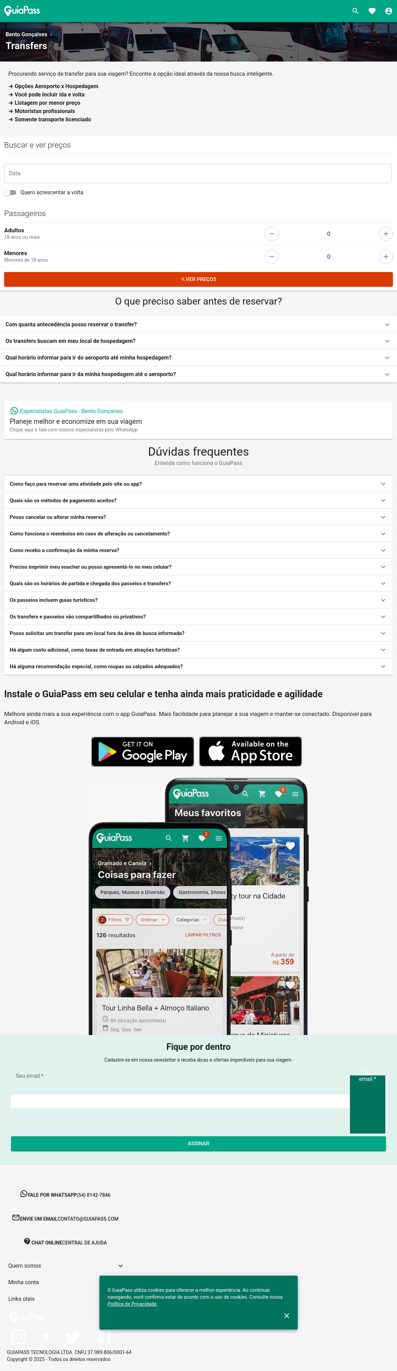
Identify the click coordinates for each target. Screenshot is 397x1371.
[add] (386, 234)
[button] (198, 324)
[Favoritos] (372, 11)
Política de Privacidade (132, 1304)
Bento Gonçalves (26, 34)
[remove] (271, 234)
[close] (286, 1315)
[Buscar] (355, 11)
